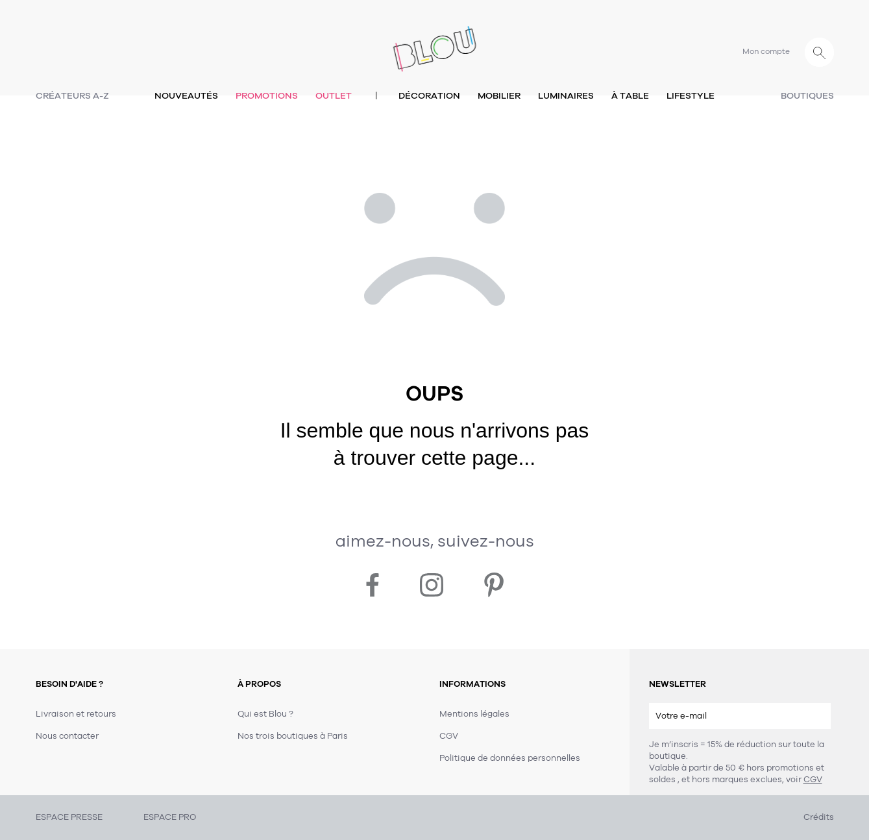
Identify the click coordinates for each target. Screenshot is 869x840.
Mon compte (766, 51)
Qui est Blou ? (265, 714)
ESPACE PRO (169, 817)
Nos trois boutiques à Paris (293, 736)
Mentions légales (474, 714)
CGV (812, 779)
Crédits (818, 817)
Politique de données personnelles (509, 758)
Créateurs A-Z (72, 96)
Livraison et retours (76, 714)
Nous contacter (67, 736)
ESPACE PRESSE (69, 817)
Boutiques (807, 96)
